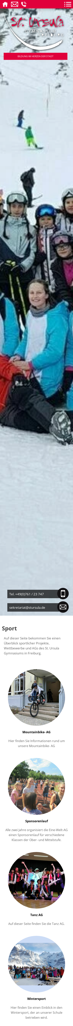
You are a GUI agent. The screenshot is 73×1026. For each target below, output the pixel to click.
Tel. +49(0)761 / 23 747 (26, 594)
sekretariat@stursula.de (27, 607)
